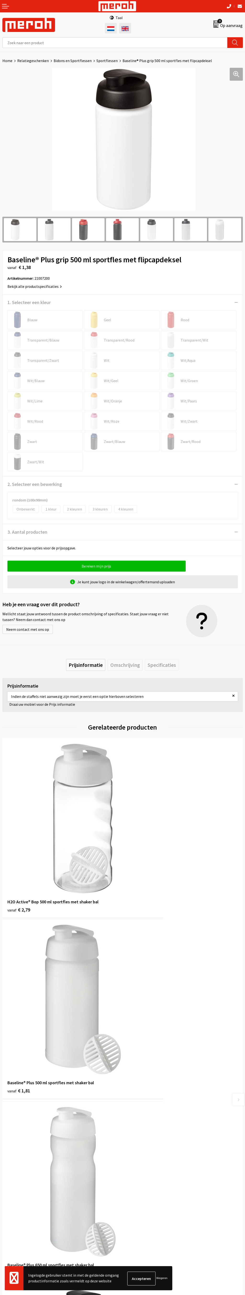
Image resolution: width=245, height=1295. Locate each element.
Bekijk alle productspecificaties (34, 286)
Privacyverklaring (139, 1204)
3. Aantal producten (27, 532)
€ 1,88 (18, 1011)
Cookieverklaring (139, 1197)
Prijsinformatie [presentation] (86, 665)
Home (7, 60)
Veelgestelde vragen (141, 1109)
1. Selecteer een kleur (29, 302)
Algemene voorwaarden (144, 1182)
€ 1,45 (139, 1011)
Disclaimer (133, 1211)
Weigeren (161, 1278)
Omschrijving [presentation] (125, 665)
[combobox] (115, 42)
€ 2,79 (18, 869)
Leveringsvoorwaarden (143, 1189)
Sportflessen (107, 60)
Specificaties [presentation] (162, 665)
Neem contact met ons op (27, 629)
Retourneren (12, 1189)
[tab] (85, 665)
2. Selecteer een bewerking (34, 484)
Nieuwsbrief (135, 1102)
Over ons (132, 1095)
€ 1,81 (139, 869)
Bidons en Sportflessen (73, 60)
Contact (9, 1182)
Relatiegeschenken (33, 60)
